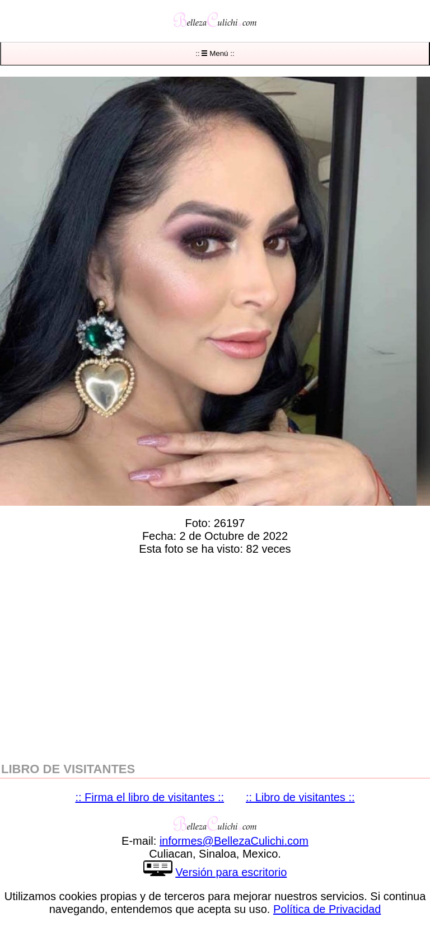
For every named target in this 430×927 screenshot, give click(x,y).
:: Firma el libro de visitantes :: (149, 797)
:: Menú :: (214, 53)
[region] (215, 656)
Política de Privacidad (327, 909)
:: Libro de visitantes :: (300, 797)
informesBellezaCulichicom (234, 841)
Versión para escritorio (231, 872)
